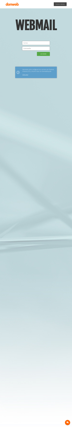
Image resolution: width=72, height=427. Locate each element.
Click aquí (25, 75)
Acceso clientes (60, 4)
